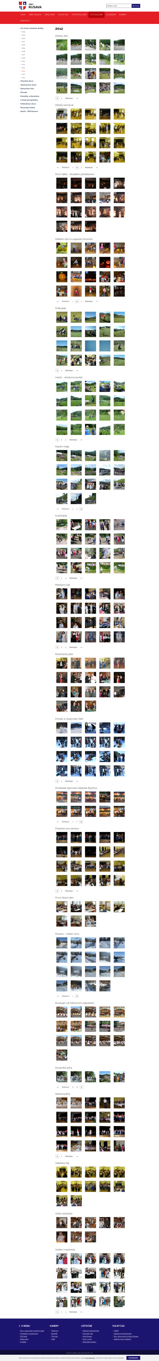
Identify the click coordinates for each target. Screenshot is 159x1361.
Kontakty (23, 1342)
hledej (136, 6)
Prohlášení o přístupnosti (29, 1334)
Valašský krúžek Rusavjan (123, 1334)
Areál (53, 1339)
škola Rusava (87, 1336)
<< (58, 167)
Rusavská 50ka (88, 1334)
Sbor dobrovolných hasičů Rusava (126, 1336)
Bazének (54, 1334)
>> (77, 98)
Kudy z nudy (87, 1339)
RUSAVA (35, 6)
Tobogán (54, 1336)
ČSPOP (116, 1331)
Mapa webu (24, 1339)
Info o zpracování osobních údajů (32, 1331)
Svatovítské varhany (89, 1342)
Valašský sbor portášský (122, 1339)
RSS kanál (23, 1336)
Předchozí (65, 167)
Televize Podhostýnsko (91, 1331)
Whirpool (54, 1331)
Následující (69, 98)
